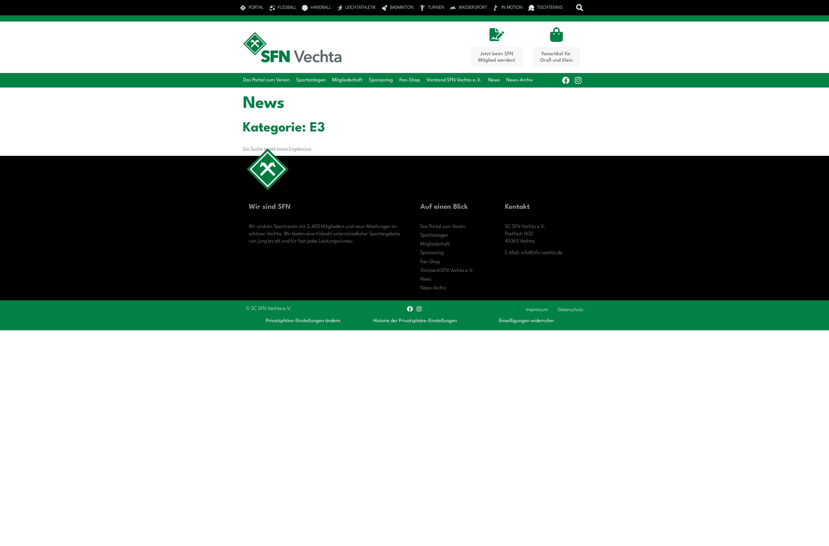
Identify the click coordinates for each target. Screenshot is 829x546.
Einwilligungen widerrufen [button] (526, 320)
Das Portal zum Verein (266, 80)
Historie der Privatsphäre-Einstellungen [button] (415, 320)
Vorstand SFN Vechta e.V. (454, 80)
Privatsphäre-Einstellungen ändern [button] (303, 320)
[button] (580, 8)
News (494, 80)
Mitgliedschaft (347, 80)
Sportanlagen (311, 80)
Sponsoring (381, 80)
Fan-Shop (409, 80)
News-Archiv (519, 80)
